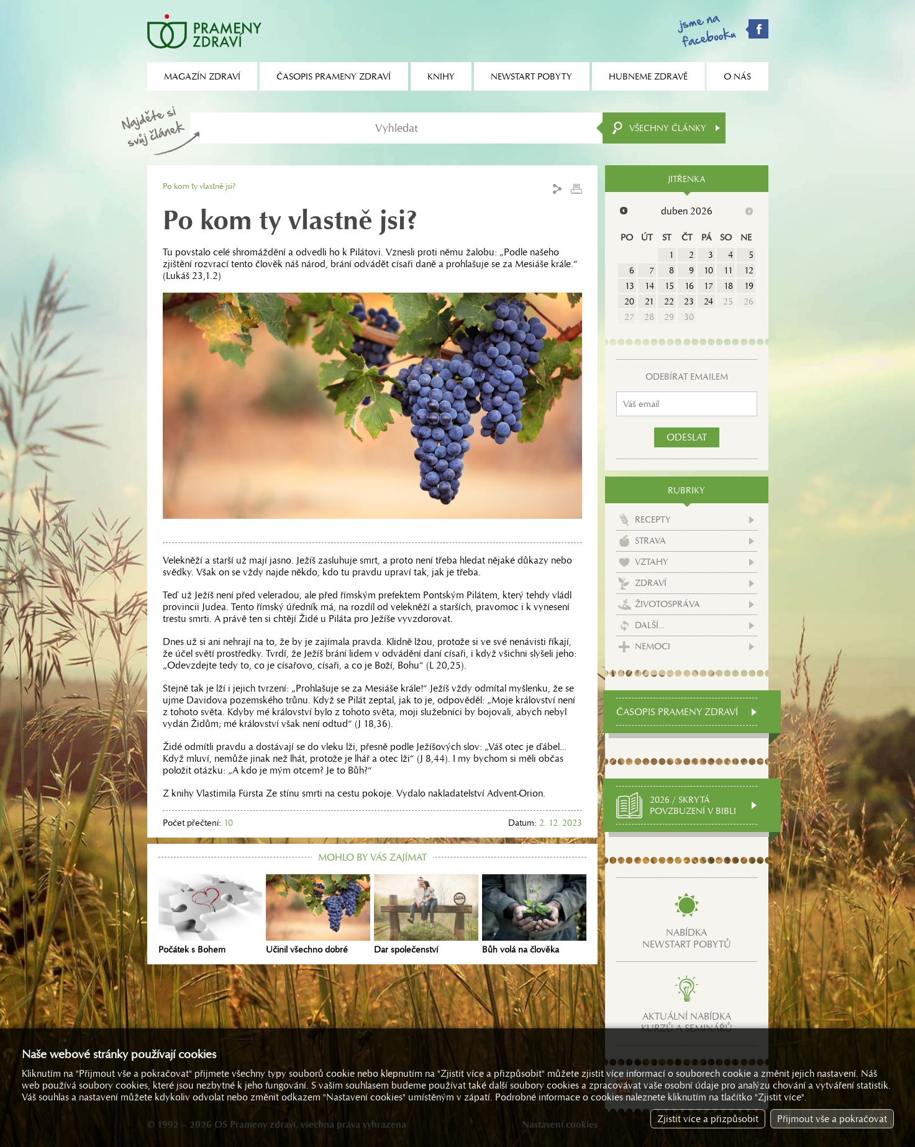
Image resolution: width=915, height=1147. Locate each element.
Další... (649, 623)
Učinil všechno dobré (318, 914)
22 (669, 301)
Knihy (441, 76)
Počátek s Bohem (210, 914)
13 (629, 285)
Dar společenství (426, 914)
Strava (650, 538)
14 (649, 285)
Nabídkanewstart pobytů (686, 936)
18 (728, 285)
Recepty (653, 517)
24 (708, 301)
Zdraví (651, 581)
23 (689, 301)
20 (629, 301)
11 (728, 270)
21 (649, 301)
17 (708, 285)
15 (669, 285)
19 (748, 285)
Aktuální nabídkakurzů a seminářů (686, 1020)
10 (708, 270)
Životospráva (667, 602)
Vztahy (651, 559)
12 (748, 270)
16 (689, 285)
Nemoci (652, 644)
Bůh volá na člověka (534, 914)
